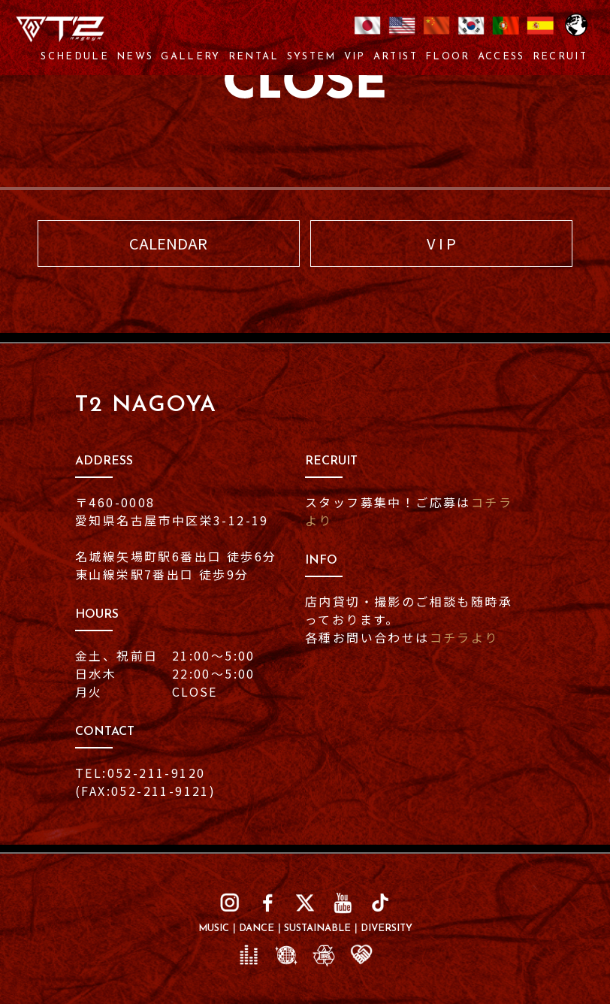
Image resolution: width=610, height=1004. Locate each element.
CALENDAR (168, 243)
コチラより (464, 637)
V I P (441, 243)
